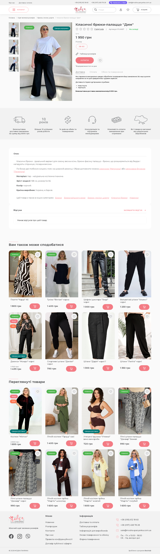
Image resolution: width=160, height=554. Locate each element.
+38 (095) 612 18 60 (81, 2)
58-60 (82, 46)
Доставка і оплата (25, 3)
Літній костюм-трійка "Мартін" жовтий (94, 499)
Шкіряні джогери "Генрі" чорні (96, 301)
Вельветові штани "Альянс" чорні (133, 301)
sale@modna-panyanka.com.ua (139, 2)
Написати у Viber (118, 3)
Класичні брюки (119, 198)
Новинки (134, 198)
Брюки (58, 198)
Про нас (12, 3)
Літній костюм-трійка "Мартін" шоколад (57, 499)
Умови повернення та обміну (94, 535)
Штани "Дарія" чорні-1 (95, 361)
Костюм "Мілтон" (19, 437)
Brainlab (148, 551)
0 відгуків (99, 29)
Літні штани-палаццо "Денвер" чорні (21, 499)
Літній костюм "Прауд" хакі (60, 437)
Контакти (50, 531)
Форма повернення (89, 539)
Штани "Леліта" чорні (131, 361)
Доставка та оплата (89, 522)
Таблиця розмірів (88, 526)
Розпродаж (51, 526)
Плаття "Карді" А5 (19, 300)
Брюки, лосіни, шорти (98, 198)
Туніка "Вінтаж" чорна (58, 300)
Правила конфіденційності (58, 539)
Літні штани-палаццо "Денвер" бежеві (130, 438)
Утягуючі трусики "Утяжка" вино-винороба (97, 438)
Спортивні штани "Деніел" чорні (60, 362)
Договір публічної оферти (58, 543)
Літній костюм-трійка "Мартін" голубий (130, 499)
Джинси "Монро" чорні (22, 361)
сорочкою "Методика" (110, 169)
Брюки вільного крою (74, 198)
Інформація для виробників (94, 531)
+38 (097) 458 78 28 (98, 2)
